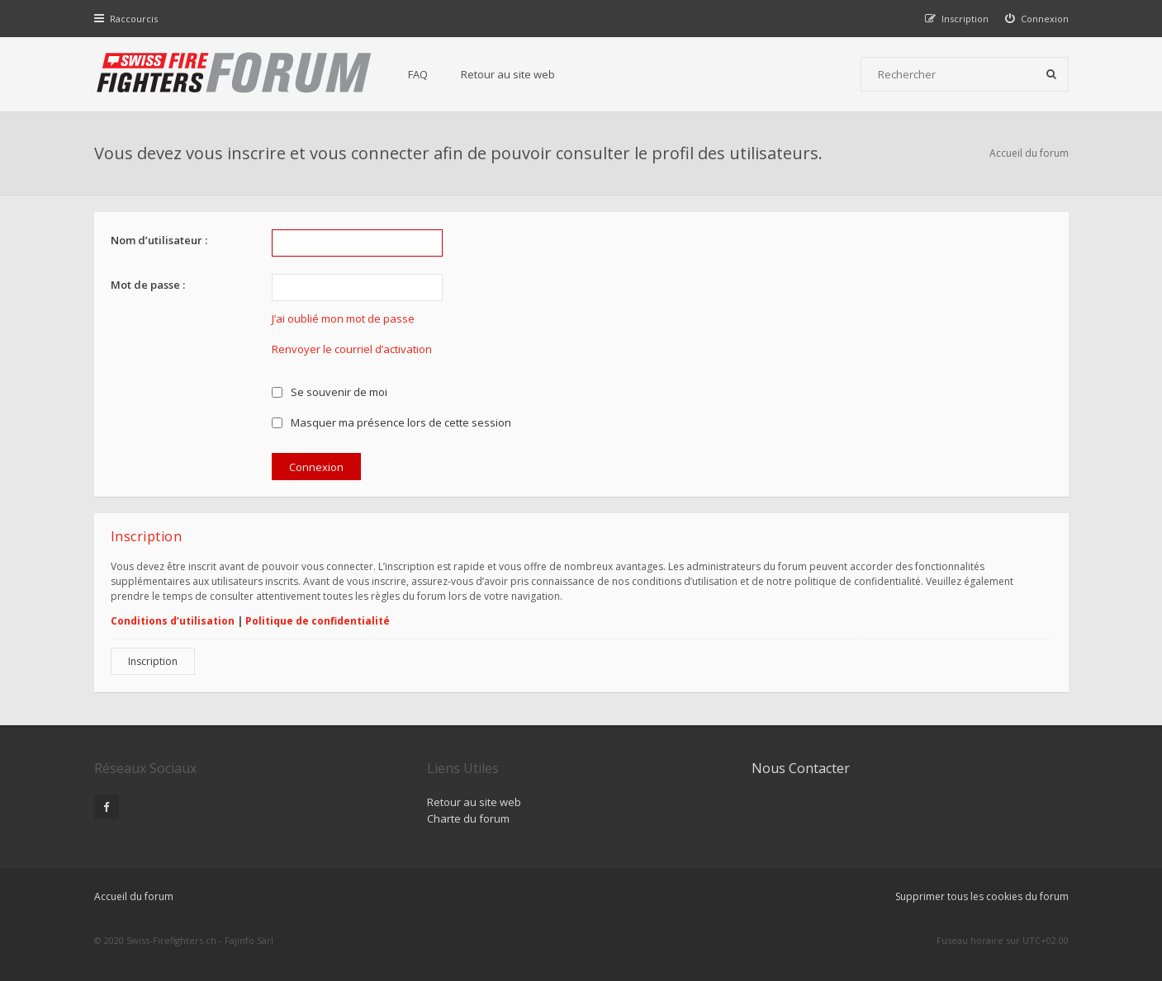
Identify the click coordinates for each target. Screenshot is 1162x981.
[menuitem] (1037, 18)
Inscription (153, 661)
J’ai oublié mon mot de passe (343, 318)
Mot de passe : (148, 284)
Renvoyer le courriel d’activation (352, 349)
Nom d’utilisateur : (159, 240)
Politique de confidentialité (317, 621)
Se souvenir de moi (330, 391)
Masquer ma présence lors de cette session (392, 422)
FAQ (418, 74)
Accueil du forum (1029, 153)
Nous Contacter (801, 768)
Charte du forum (468, 818)
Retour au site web (508, 74)
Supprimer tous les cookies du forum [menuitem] (982, 896)
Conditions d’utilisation (173, 621)
